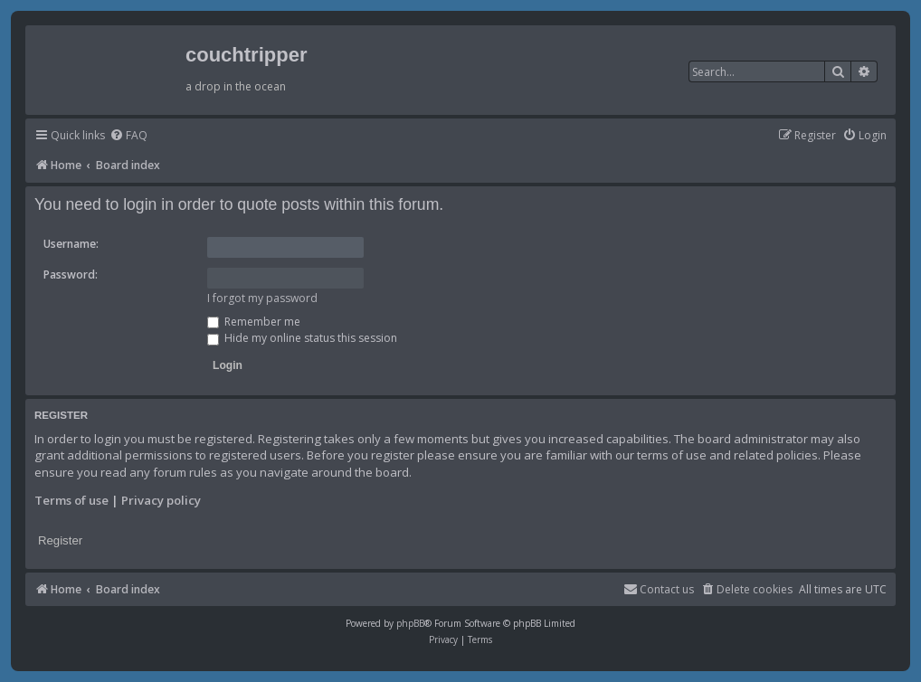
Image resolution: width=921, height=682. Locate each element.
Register (60, 540)
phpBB (410, 623)
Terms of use (71, 500)
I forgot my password (262, 298)
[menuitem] (128, 136)
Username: (71, 243)
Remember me (253, 321)
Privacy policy (161, 500)
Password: (70, 274)
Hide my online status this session (302, 338)
